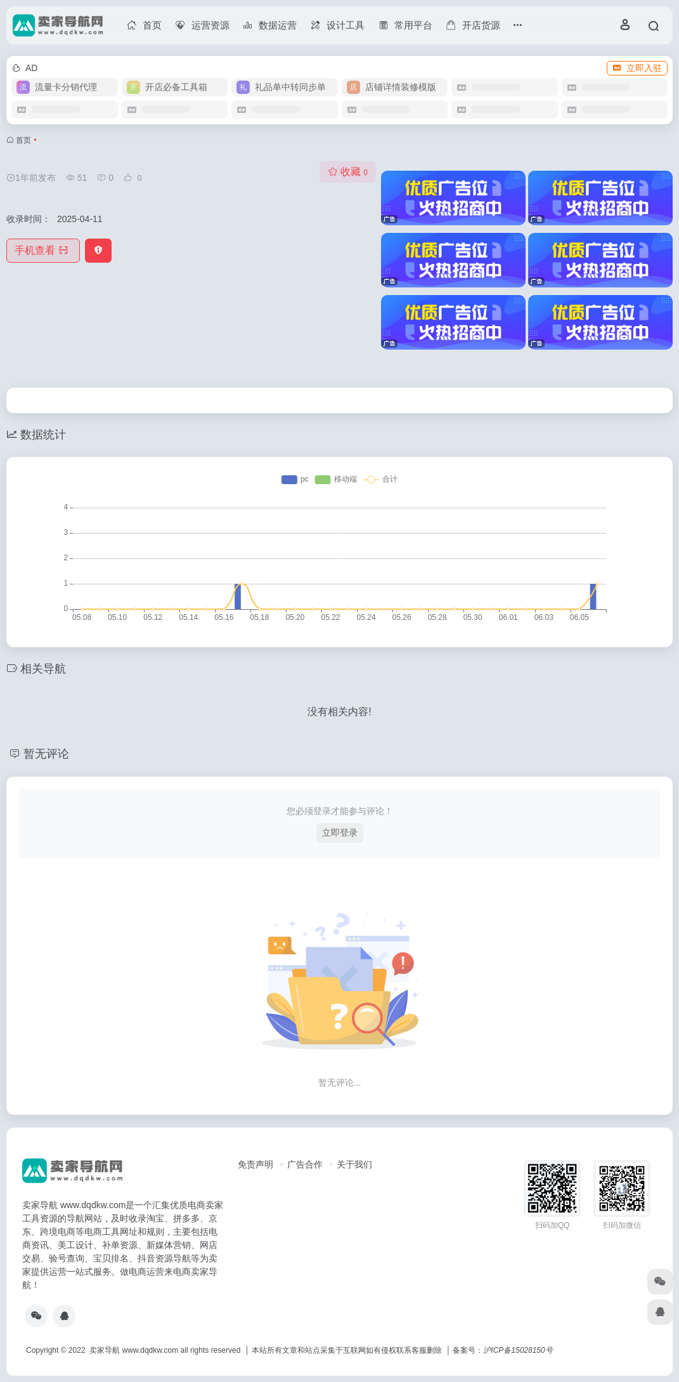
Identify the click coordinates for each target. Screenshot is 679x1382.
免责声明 (255, 1164)
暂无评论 (46, 753)
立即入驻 (637, 68)
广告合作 (305, 1164)
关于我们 (354, 1164)
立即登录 (340, 832)
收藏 (348, 171)
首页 (23, 140)
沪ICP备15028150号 (517, 1350)
